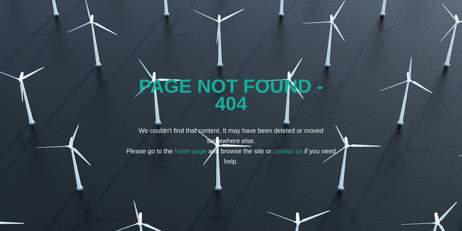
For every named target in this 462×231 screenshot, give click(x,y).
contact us (288, 151)
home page (191, 151)
